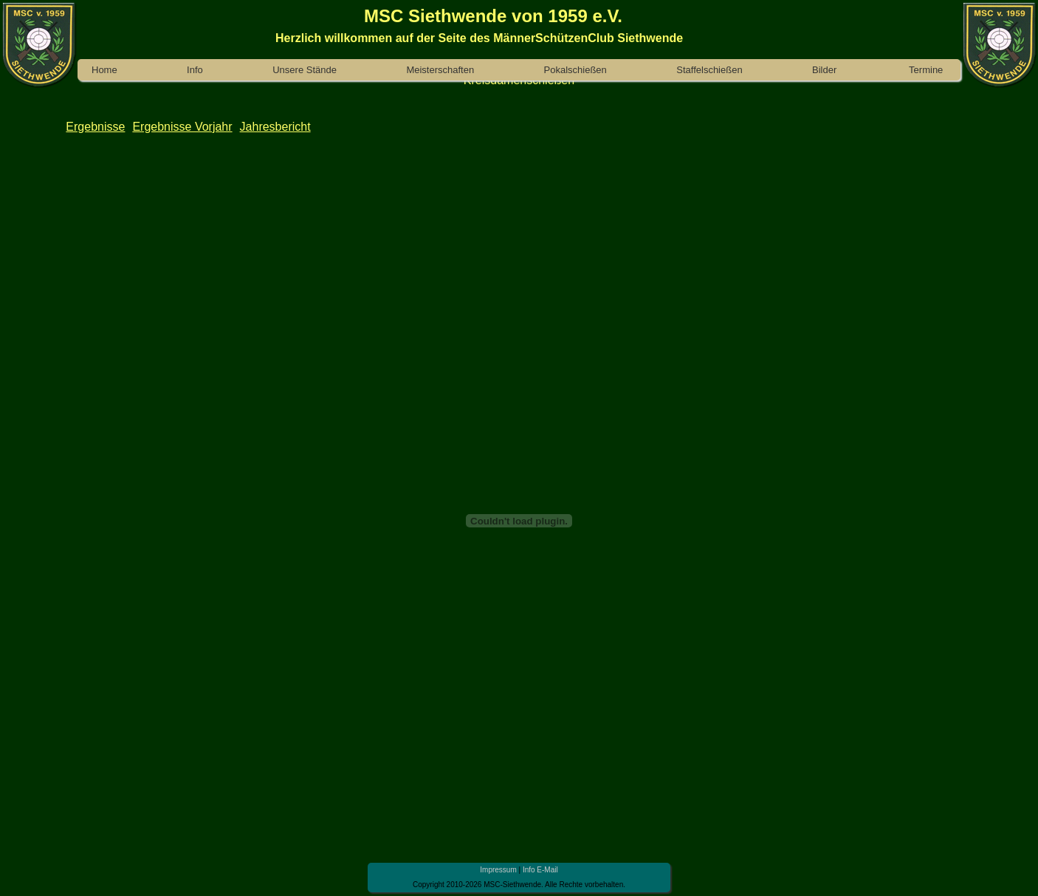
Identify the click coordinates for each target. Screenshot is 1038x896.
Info (195, 69)
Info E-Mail (540, 870)
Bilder (824, 69)
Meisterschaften (440, 69)
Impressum (498, 870)
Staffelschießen (709, 69)
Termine (926, 69)
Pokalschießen (575, 69)
